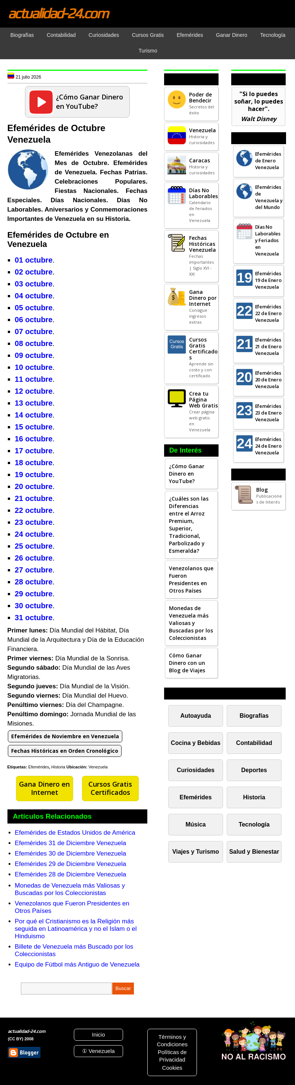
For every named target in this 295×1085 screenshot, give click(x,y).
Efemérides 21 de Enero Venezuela (268, 346)
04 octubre (34, 296)
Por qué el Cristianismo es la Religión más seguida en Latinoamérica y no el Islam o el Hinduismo (76, 929)
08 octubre (34, 343)
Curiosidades (195, 770)
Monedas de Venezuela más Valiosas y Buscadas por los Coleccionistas (70, 889)
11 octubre (34, 379)
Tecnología (254, 824)
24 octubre (34, 534)
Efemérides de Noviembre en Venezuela (65, 736)
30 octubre (34, 606)
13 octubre (34, 403)
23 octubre (34, 522)
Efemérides (38, 767)
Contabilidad (254, 743)
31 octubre (34, 617)
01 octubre (34, 260)
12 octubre (34, 391)
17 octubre (34, 451)
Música (196, 824)
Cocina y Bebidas (195, 743)
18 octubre (34, 463)
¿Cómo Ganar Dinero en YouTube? (186, 474)
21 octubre (34, 498)
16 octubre (34, 439)
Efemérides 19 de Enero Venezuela (268, 280)
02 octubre (34, 272)
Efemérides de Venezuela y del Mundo (269, 197)
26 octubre (34, 558)
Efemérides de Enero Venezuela (268, 160)
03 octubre (34, 284)
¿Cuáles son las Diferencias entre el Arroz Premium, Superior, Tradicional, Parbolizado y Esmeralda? (188, 524)
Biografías (254, 716)
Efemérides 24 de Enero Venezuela (268, 446)
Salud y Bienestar (254, 851)
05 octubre (34, 308)
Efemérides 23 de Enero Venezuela (268, 413)
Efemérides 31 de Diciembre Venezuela (70, 843)
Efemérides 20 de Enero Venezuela (268, 379)
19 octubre (34, 474)
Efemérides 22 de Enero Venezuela (268, 313)
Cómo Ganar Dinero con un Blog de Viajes (187, 663)
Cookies (172, 1068)
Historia (58, 767)
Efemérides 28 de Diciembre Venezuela (70, 874)
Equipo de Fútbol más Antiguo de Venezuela (77, 964)
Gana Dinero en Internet (44, 788)
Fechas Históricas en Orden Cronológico (64, 750)
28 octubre (34, 582)
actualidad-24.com (58, 13)
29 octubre (34, 594)
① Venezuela (98, 1051)
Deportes (254, 770)
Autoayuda (195, 716)
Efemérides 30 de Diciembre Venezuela (70, 853)
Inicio (98, 1034)
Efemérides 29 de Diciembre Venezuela (70, 863)
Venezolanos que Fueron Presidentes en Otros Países (191, 579)
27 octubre (34, 570)
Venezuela (97, 767)
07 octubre (34, 331)
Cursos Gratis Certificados (110, 788)
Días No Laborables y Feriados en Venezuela (267, 240)
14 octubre (34, 415)
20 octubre (34, 486)
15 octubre (34, 427)
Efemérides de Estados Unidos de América (75, 832)
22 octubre (34, 510)
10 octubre (34, 367)
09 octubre (34, 355)
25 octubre (34, 546)
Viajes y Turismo (195, 851)
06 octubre (34, 319)
